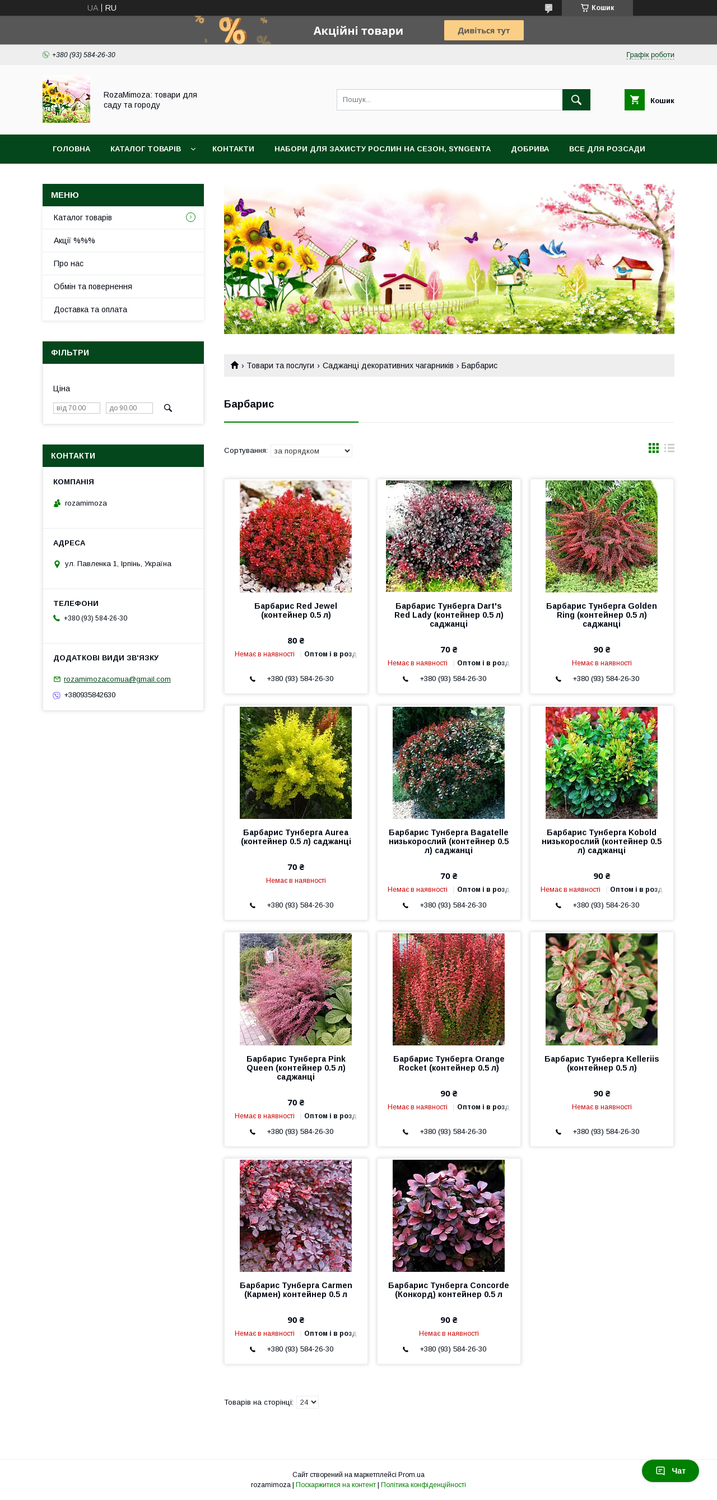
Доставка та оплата (90, 309)
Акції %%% (74, 240)
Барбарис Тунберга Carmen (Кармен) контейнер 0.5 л (296, 1290)
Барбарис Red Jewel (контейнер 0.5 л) (295, 610)
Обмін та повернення (93, 286)
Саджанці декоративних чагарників (388, 365)
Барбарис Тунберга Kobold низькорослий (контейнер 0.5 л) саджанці (602, 841)
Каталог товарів (145, 149)
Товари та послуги (280, 365)
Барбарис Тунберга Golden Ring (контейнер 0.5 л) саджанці (601, 614)
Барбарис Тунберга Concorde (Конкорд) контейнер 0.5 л (448, 1290)
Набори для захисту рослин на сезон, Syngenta (382, 149)
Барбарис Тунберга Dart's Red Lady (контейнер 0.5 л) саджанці (449, 614)
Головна (71, 149)
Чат (670, 1471)
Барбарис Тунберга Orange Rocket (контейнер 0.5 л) (449, 1063)
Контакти (233, 149)
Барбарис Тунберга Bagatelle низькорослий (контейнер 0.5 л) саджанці (449, 841)
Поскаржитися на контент (336, 1485)
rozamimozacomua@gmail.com (117, 679)
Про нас (68, 263)
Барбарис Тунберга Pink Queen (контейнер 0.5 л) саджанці (296, 1067)
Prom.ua (411, 1475)
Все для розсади (607, 149)
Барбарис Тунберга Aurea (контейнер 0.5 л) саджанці (296, 837)
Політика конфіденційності (423, 1485)
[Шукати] (576, 99)
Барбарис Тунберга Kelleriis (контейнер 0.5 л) (601, 1063)
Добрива (530, 149)
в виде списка (669, 451)
